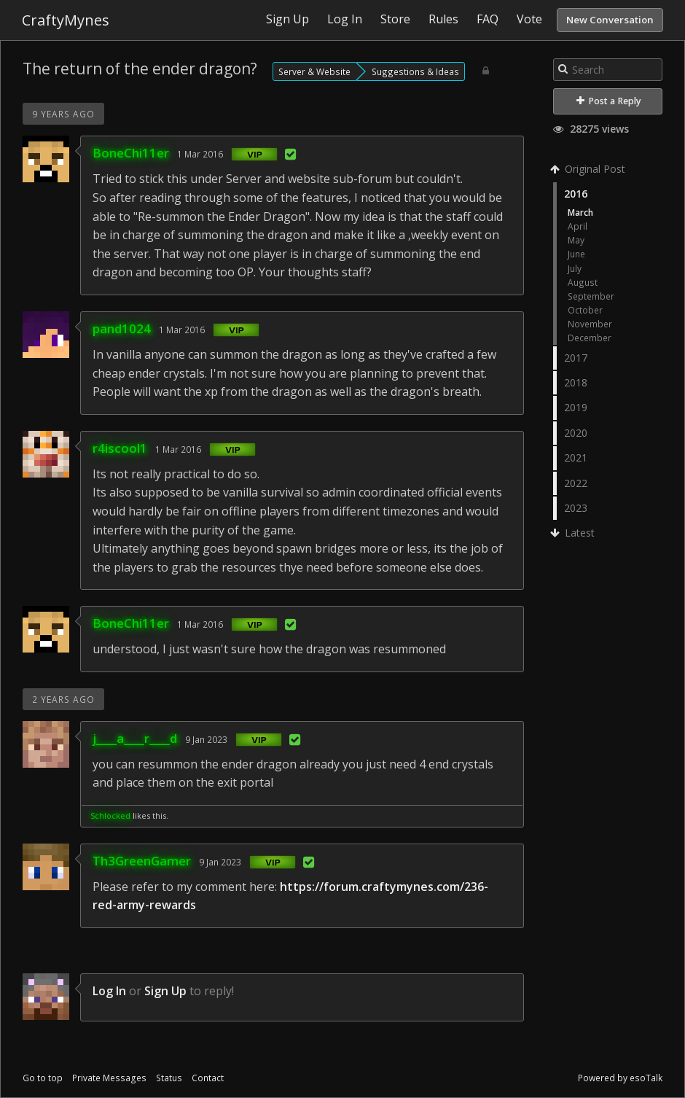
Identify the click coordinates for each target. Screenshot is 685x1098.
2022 (575, 483)
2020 (575, 433)
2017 (575, 358)
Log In (109, 991)
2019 (575, 407)
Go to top (43, 1078)
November (590, 324)
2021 (575, 457)
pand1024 (122, 328)
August (583, 282)
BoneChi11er (131, 152)
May (576, 240)
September (591, 296)
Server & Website (314, 71)
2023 (575, 508)
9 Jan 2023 (206, 739)
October (585, 310)
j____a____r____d (135, 738)
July (575, 268)
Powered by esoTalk (620, 1078)
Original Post (589, 169)
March (580, 212)
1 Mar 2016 (200, 154)
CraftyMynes (65, 20)
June (576, 254)
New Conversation (610, 19)
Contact (208, 1078)
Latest (574, 533)
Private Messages (109, 1078)
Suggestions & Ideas (415, 71)
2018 (575, 382)
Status (169, 1078)
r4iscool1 (120, 448)
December (589, 337)
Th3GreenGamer (142, 860)
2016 (575, 193)
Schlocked (110, 815)
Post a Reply (608, 101)
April (577, 226)
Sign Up (165, 991)
